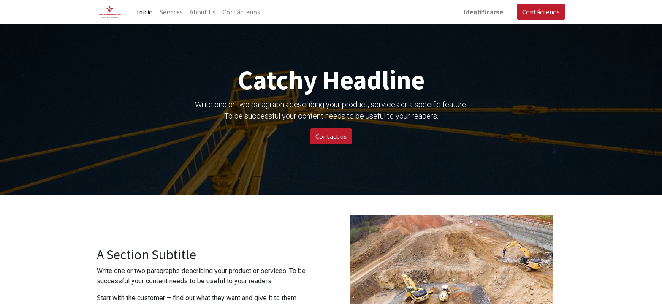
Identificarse (483, 12)
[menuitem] (144, 11)
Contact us (331, 136)
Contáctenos (541, 12)
